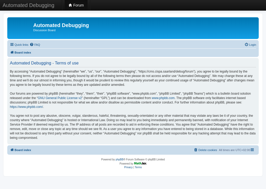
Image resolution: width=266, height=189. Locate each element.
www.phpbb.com (163, 98)
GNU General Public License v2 (60, 98)
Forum (76, 5)
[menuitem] (35, 45)
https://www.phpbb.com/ (26, 107)
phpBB (119, 159)
